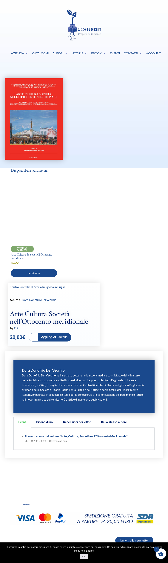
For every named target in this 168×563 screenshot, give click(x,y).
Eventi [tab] (22, 422)
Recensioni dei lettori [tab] (77, 422)
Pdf (16, 328)
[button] (19, 53)
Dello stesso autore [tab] (114, 422)
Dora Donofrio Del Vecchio (39, 300)
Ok (84, 556)
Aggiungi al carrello (54, 337)
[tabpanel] (84, 439)
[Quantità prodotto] (33, 337)
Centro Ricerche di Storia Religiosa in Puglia (37, 287)
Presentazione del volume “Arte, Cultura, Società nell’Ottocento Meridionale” (76, 436)
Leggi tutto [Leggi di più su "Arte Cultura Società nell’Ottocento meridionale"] (34, 273)
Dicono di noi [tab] (44, 422)
